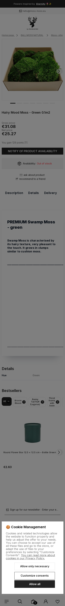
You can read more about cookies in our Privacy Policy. (30, 556)
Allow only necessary (34, 566)
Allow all (34, 584)
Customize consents (35, 575)
